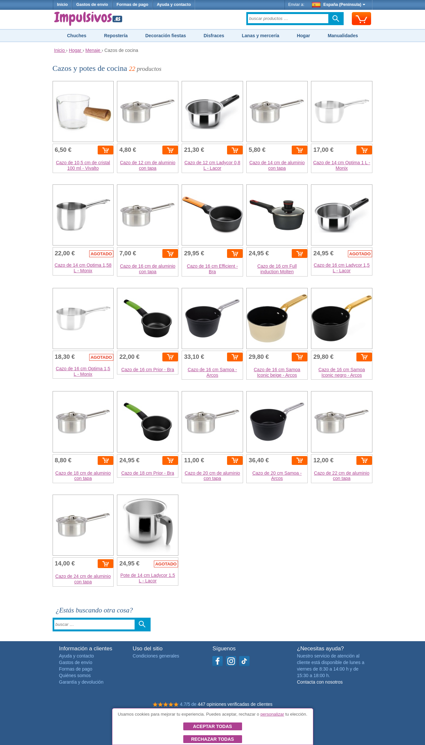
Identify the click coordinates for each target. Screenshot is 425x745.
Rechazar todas (212, 739)
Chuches (76, 35)
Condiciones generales (156, 655)
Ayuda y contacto (174, 4)
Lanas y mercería (260, 35)
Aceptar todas (212, 726)
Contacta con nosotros (320, 682)
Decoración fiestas (165, 35)
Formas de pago (132, 4)
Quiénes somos (75, 675)
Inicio (62, 4)
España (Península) (338, 4)
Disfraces (214, 35)
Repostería (115, 35)
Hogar (303, 35)
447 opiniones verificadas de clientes (235, 704)
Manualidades (343, 35)
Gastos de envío (92, 4)
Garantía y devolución (81, 682)
